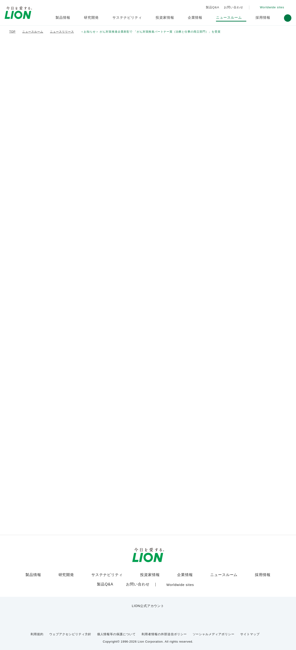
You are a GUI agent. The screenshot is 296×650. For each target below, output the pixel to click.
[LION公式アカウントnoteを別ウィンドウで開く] (155, 613)
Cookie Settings (210, 643)
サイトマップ (245, 631)
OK (243, 643)
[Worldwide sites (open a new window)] (271, 7)
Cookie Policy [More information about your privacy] (146, 645)
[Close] (289, 642)
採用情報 (260, 575)
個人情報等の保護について (118, 631)
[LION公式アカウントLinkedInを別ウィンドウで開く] (170, 613)
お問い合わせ (232, 7)
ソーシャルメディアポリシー (212, 631)
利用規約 (43, 631)
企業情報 (184, 575)
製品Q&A (211, 7)
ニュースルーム (222, 575)
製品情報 (36, 575)
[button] (287, 18)
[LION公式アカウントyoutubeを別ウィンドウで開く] (140, 613)
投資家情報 (149, 575)
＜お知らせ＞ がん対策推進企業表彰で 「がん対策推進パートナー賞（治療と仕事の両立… (134, 32)
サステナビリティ (108, 575)
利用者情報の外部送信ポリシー (165, 631)
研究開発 (69, 575)
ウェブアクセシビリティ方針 (74, 631)
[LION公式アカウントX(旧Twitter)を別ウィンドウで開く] (125, 613)
